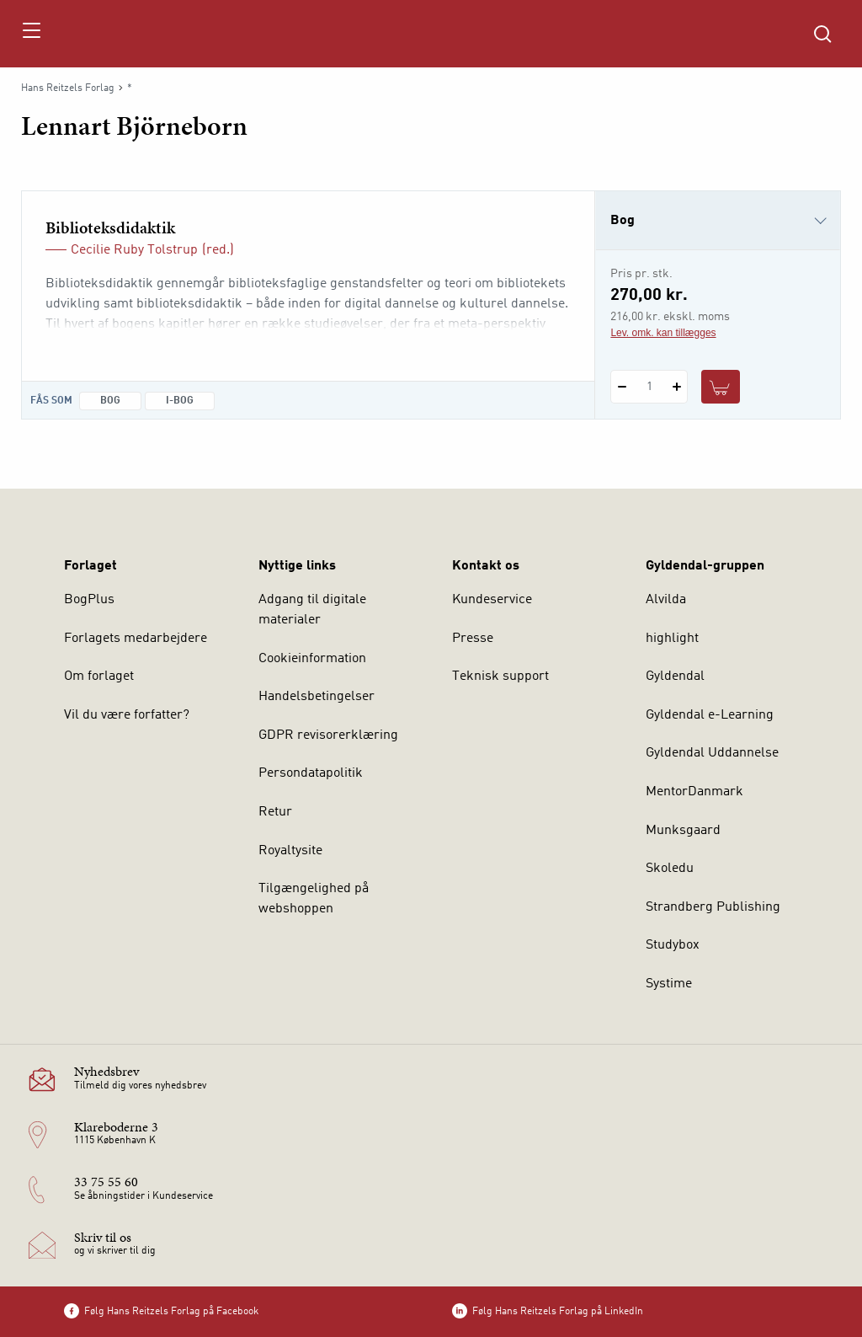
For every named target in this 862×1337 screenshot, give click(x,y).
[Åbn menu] (30, 34)
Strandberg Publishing (713, 907)
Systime (669, 984)
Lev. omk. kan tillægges (663, 333)
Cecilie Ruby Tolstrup (134, 250)
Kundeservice (492, 600)
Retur (275, 812)
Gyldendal (675, 676)
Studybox (673, 945)
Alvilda (666, 600)
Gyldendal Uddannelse (712, 753)
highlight (672, 638)
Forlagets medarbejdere (135, 638)
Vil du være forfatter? (126, 715)
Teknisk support (500, 676)
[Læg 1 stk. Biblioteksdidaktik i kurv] (720, 387)
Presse (472, 638)
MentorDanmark (694, 792)
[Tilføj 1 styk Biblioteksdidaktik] (676, 387)
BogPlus (89, 600)
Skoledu (670, 868)
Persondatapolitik (310, 773)
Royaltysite (290, 851)
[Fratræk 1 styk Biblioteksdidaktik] (621, 387)
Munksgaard (683, 830)
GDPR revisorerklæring (328, 735)
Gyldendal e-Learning (710, 715)
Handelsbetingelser (316, 696)
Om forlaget (99, 676)
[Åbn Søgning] (822, 33)
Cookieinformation (312, 659)
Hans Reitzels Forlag (67, 88)
